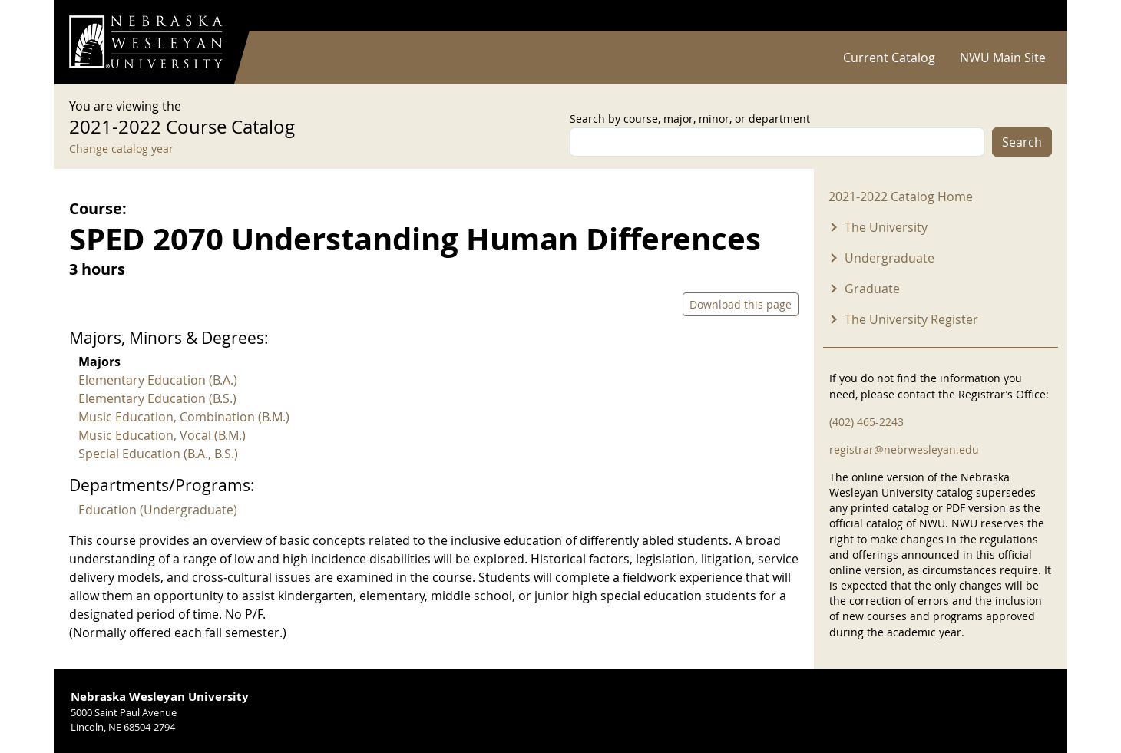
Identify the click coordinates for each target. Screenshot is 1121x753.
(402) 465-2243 (866, 421)
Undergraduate (889, 257)
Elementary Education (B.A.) (157, 380)
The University (886, 227)
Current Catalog (889, 57)
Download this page (740, 304)
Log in (1032, 15)
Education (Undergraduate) (157, 509)
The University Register (911, 319)
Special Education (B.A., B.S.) (158, 453)
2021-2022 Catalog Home (900, 196)
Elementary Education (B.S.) (157, 398)
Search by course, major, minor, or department (690, 118)
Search (1022, 142)
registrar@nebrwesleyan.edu (904, 449)
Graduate (872, 288)
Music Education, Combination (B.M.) (183, 416)
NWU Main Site (1003, 57)
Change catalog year (121, 148)
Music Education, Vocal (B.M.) (162, 435)
